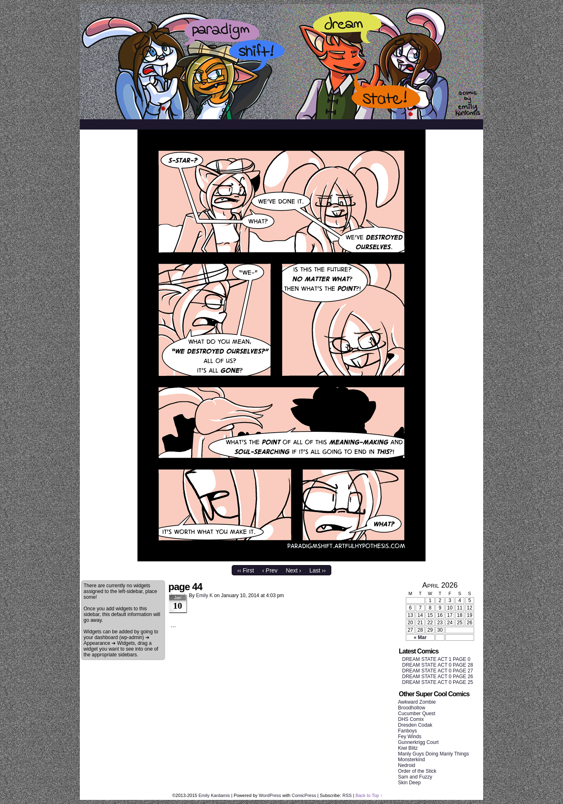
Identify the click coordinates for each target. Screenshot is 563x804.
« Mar (420, 637)
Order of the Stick (417, 771)
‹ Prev (269, 570)
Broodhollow (411, 708)
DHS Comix (411, 719)
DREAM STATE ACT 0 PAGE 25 (437, 682)
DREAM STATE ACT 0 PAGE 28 (437, 665)
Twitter (242, 124)
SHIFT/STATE (281, 61)
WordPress (270, 795)
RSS (347, 795)
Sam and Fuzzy (415, 777)
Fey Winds (409, 736)
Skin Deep (409, 782)
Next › (293, 570)
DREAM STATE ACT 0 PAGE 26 (437, 676)
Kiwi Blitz (408, 748)
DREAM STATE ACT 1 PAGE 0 (436, 659)
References (182, 124)
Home (91, 124)
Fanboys (407, 731)
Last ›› (317, 570)
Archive (144, 124)
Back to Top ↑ (369, 795)
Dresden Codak (415, 725)
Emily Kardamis (214, 795)
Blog (216, 124)
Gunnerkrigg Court (418, 742)
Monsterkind (411, 759)
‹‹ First (245, 570)
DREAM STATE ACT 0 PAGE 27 (437, 671)
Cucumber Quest (416, 713)
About (116, 124)
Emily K (204, 595)
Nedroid (406, 765)
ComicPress (304, 795)
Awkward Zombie (417, 702)
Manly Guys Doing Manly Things (433, 754)
